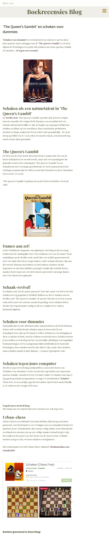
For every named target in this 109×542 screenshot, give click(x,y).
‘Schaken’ (64, 378)
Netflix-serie (12, 117)
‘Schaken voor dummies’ (15, 39)
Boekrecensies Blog (54, 12)
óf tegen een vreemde (27, 50)
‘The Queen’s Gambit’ (49, 43)
